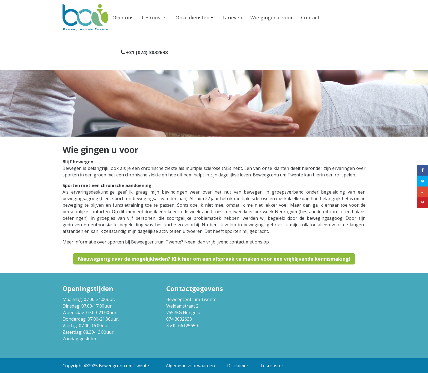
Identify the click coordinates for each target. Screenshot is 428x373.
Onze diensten (192, 17)
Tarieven (232, 17)
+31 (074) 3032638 (147, 52)
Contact (310, 17)
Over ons (122, 17)
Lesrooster (154, 17)
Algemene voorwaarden (190, 366)
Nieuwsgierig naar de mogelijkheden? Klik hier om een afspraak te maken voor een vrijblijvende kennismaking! (214, 258)
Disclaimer (237, 366)
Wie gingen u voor (271, 17)
